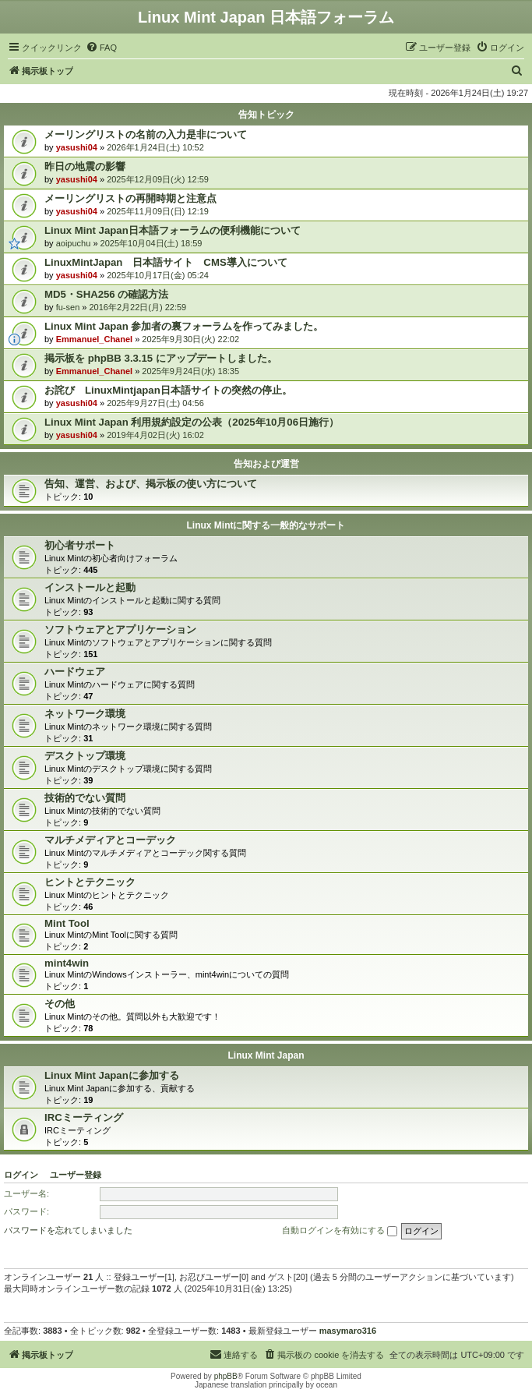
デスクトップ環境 (84, 756)
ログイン (21, 1174)
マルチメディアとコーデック (110, 840)
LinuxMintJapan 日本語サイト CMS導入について (165, 262)
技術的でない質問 (84, 798)
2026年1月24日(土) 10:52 (155, 147)
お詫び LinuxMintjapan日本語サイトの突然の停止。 (168, 390)
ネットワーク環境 (84, 713)
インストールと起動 (90, 587)
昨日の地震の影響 (84, 166)
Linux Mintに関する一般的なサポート (266, 525)
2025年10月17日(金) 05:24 (158, 275)
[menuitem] (101, 47)
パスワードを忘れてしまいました (68, 1230)
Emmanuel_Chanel (94, 339)
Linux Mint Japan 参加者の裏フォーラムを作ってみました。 (183, 326)
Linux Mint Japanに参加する (111, 1075)
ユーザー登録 (75, 1174)
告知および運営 (266, 463)
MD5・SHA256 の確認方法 (106, 294)
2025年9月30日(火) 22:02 (190, 339)
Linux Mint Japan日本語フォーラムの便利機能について (172, 230)
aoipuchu (73, 243)
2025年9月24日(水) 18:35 (190, 371)
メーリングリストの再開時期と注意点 (130, 198)
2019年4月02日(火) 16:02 (155, 435)
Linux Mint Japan (265, 1055)
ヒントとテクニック (90, 882)
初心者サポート (79, 545)
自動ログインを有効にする (339, 1230)
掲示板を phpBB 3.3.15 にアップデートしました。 (160, 358)
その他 (59, 1003)
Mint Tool (67, 923)
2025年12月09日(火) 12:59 (158, 179)
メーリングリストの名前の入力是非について (145, 134)
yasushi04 (76, 147)
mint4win (66, 963)
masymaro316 (347, 1330)
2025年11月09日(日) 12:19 (158, 211)
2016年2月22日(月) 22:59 (138, 307)
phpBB (226, 1376)
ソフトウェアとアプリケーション (120, 629)
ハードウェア (74, 671)
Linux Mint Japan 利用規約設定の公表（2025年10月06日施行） (191, 422)
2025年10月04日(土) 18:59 (151, 243)
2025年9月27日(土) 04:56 (155, 403)
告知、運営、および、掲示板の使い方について (150, 484)
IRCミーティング (83, 1117)
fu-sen (68, 307)
